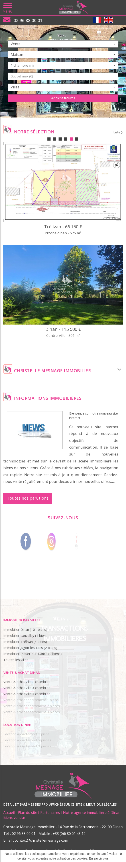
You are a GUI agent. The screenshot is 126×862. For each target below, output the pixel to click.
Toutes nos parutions (28, 498)
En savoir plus (99, 858)
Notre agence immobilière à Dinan (91, 812)
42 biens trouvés (63, 98)
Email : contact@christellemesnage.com (35, 840)
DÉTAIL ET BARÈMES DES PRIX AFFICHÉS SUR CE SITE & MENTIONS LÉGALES (60, 804)
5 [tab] (71, 139)
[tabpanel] (63, 244)
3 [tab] (60, 139)
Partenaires (50, 812)
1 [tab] (49, 139)
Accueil (9, 812)
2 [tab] (54, 139)
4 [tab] (65, 139)
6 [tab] (76, 139)
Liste (118, 132)
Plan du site (27, 812)
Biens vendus (14, 817)
